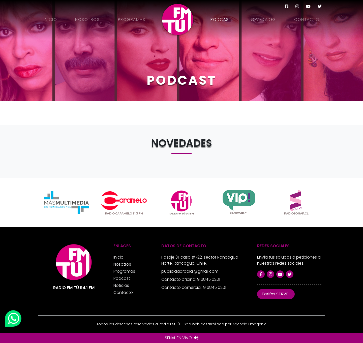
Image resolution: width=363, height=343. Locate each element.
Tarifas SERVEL (276, 294)
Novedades (263, 19)
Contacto (306, 19)
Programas (131, 19)
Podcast (221, 19)
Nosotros (87, 19)
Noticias (121, 285)
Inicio (50, 19)
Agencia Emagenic (249, 324)
